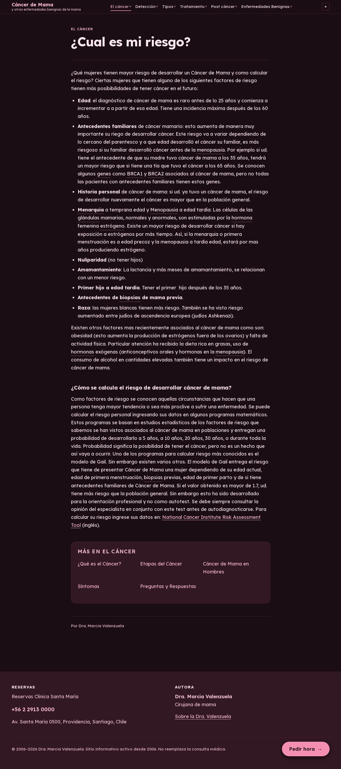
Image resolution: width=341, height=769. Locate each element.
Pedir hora (305, 749)
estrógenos (182, 336)
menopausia (211, 150)
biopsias (130, 297)
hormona (242, 218)
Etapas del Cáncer (161, 564)
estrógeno (112, 226)
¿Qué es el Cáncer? (99, 564)
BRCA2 (156, 174)
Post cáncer (224, 6)
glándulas (88, 218)
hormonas (82, 352)
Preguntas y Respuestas (168, 586)
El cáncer (120, 6)
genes (104, 174)
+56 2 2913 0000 (33, 709)
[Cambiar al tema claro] (326, 6)
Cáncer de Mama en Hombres (226, 568)
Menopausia (164, 210)
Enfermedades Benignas (266, 6)
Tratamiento (193, 6)
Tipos (169, 6)
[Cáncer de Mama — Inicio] (46, 6)
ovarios (233, 336)
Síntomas (88, 586)
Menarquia (91, 210)
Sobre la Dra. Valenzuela (203, 716)
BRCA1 (135, 174)
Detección (146, 6)
